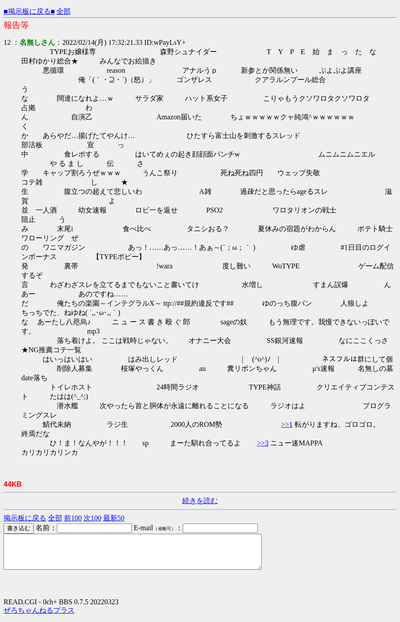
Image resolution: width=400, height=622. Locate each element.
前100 (73, 518)
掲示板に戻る (25, 518)
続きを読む (200, 500)
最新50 (113, 518)
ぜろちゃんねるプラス (39, 617)
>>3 (262, 443)
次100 (92, 518)
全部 (63, 11)
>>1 (286, 424)
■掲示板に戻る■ (29, 11)
